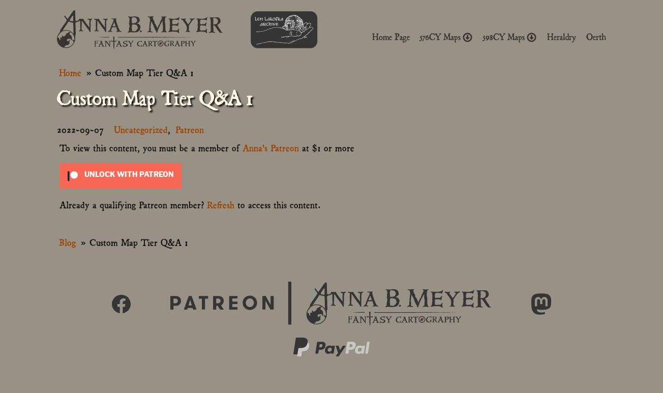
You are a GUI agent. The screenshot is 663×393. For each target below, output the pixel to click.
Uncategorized (141, 129)
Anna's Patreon (271, 147)
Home (70, 72)
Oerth (596, 37)
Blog (67, 242)
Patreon (189, 129)
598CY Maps (510, 37)
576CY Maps (446, 37)
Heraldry (561, 37)
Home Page (391, 37)
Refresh (220, 204)
